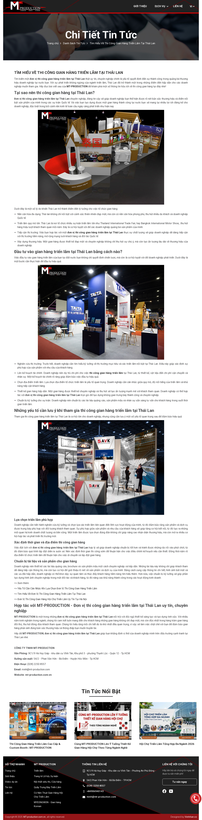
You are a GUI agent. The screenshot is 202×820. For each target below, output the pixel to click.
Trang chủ (53, 43)
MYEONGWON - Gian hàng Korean (47, 804)
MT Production (45, 764)
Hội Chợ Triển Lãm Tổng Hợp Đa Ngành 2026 (166, 743)
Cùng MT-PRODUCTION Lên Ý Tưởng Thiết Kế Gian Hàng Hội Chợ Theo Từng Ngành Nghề (102, 745)
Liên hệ (178, 6)
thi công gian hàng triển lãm (106, 372)
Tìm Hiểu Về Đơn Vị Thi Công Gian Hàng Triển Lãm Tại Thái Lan (52, 593)
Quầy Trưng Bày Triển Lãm (47, 787)
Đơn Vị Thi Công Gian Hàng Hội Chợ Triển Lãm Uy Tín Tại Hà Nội (52, 599)
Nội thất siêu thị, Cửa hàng (47, 781)
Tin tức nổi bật (101, 691)
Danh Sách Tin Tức (74, 43)
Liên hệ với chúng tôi (177, 764)
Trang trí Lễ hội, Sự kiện (46, 776)
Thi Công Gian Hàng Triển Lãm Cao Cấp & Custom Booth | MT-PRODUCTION (34, 745)
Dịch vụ (160, 6)
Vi (191, 6)
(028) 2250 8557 (96, 785)
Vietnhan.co (191, 816)
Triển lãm (38, 770)
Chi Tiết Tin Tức (101, 35)
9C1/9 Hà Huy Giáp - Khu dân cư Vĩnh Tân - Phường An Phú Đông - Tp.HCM (121, 772)
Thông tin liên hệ (94, 764)
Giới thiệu (140, 6)
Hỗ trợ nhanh (15, 764)
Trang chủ (10, 770)
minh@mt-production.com (101, 796)
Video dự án (11, 781)
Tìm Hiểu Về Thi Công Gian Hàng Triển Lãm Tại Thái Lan (122, 43)
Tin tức (8, 787)
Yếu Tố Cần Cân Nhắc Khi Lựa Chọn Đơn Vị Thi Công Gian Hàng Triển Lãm (57, 588)
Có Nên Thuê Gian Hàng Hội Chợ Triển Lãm (48, 794)
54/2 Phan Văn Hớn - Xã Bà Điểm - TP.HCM (109, 780)
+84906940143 (95, 791)
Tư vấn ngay (179, 781)
